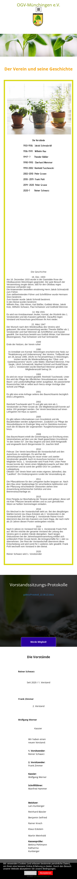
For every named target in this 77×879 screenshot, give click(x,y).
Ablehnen (30, 873)
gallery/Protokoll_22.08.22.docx (38, 594)
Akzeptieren (45, 873)
